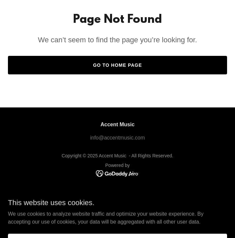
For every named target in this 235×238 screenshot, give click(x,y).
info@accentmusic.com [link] (117, 137)
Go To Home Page (117, 65)
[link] (117, 173)
